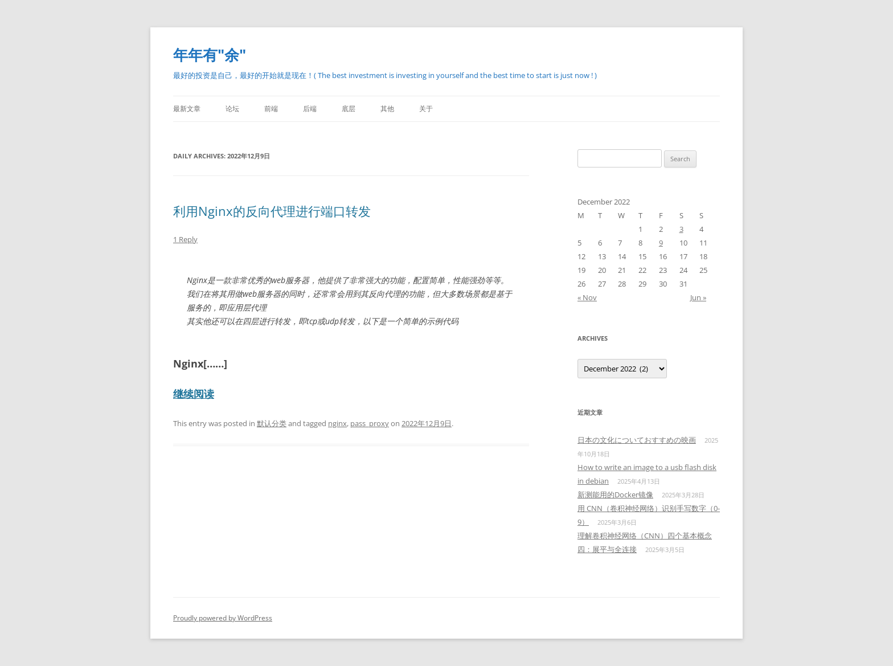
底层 (348, 108)
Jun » (698, 297)
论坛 (232, 108)
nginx (337, 423)
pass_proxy (369, 423)
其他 (387, 108)
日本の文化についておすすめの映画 (636, 440)
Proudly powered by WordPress (222, 618)
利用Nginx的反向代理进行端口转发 (272, 210)
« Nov (587, 297)
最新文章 (186, 108)
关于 (426, 108)
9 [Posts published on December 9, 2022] (661, 243)
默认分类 (271, 423)
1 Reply (185, 239)
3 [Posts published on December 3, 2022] (681, 229)
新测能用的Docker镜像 (615, 494)
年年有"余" (209, 54)
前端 (271, 108)
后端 (310, 108)
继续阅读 (193, 394)
